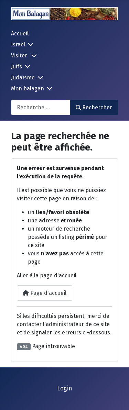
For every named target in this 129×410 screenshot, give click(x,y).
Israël (18, 44)
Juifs (16, 66)
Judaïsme (23, 77)
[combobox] (40, 107)
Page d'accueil (44, 293)
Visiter (20, 55)
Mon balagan (27, 88)
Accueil (20, 33)
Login (64, 388)
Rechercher (94, 107)
